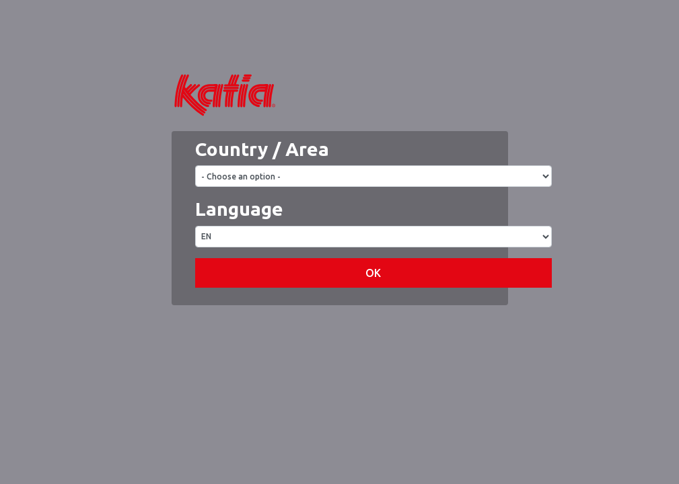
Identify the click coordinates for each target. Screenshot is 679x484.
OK (373, 313)
